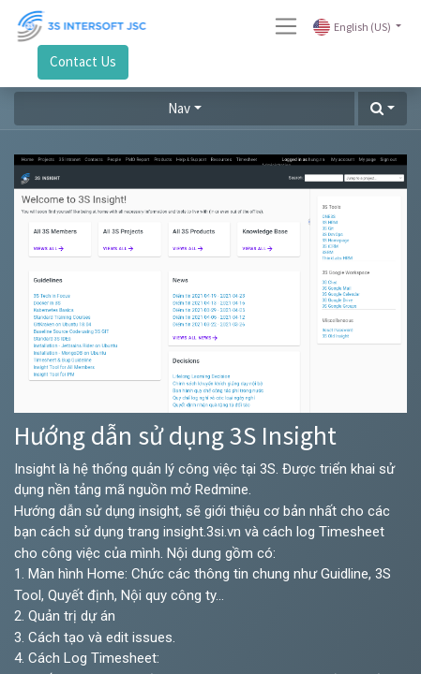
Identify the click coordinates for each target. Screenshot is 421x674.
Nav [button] (179, 108)
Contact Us (83, 61)
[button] (382, 109)
